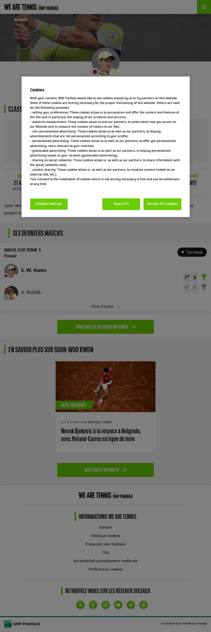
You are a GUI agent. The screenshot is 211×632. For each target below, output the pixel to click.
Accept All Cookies (162, 204)
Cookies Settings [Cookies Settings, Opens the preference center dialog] (49, 204)
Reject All (121, 204)
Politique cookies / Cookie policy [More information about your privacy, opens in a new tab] (54, 189)
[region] (106, 147)
